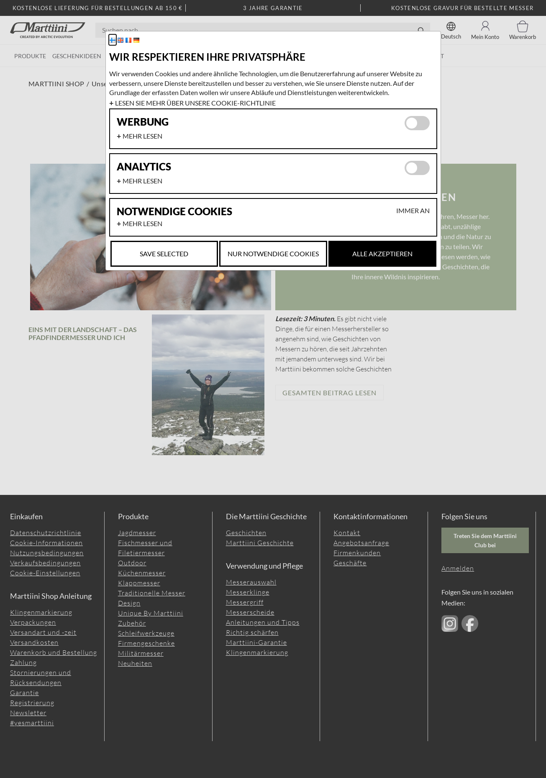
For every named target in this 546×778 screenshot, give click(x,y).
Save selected (164, 254)
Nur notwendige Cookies (273, 254)
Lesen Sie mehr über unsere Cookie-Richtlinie (195, 103)
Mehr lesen (142, 136)
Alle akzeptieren (382, 254)
